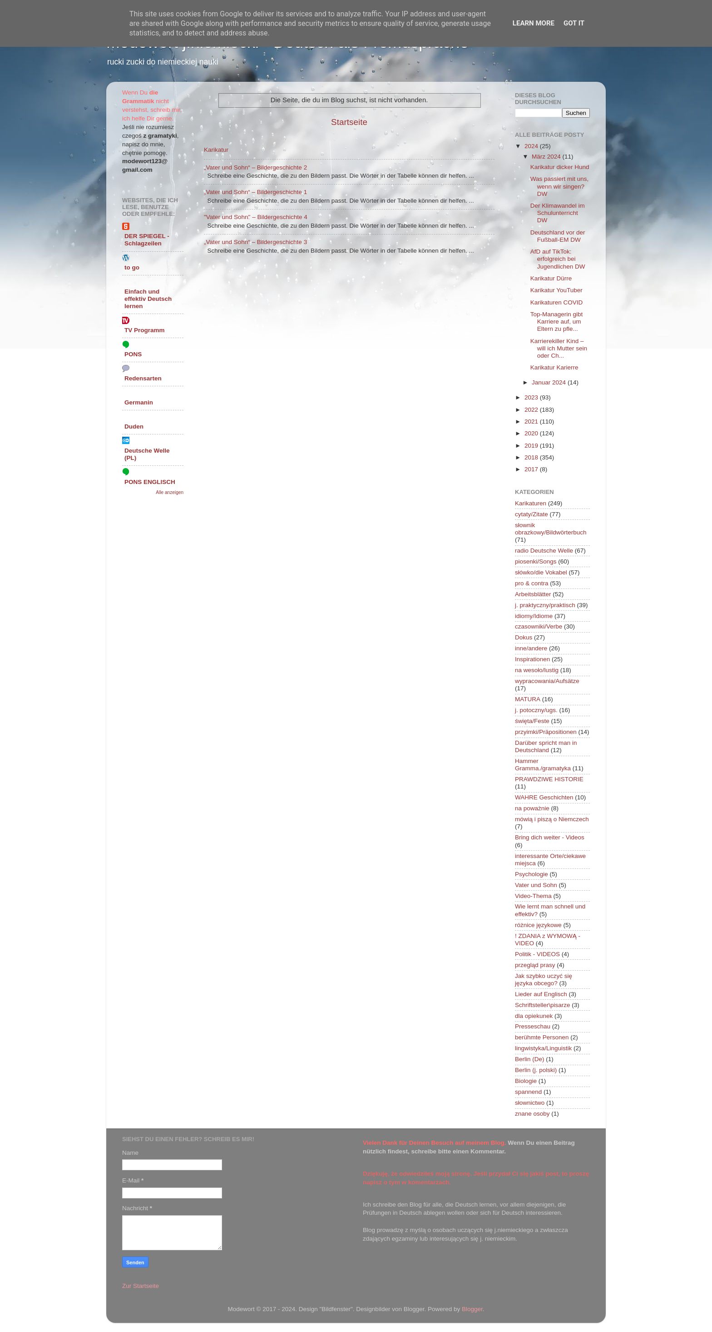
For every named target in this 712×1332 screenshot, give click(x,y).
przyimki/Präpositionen (546, 731)
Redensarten (143, 378)
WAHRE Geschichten (544, 797)
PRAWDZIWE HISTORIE (549, 779)
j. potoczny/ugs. (536, 710)
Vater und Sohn (536, 885)
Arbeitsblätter (533, 594)
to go (131, 267)
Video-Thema (533, 896)
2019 (532, 445)
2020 (532, 433)
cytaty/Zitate (531, 514)
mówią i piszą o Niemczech (552, 819)
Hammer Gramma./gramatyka (543, 765)
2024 (532, 146)
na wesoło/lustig (537, 670)
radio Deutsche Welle (544, 550)
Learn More (533, 23)
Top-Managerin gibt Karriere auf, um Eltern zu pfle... (556, 321)
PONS (133, 354)
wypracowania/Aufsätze (547, 681)
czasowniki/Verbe (538, 626)
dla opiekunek (534, 1016)
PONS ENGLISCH (149, 482)
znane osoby (532, 1113)
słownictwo (529, 1102)
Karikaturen (530, 503)
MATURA (527, 699)
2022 (532, 409)
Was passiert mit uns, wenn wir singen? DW (559, 186)
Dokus (523, 637)
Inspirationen (532, 659)
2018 (532, 457)
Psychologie (531, 874)
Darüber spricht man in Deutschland (546, 746)
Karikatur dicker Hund (559, 167)
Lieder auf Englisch (541, 994)
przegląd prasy (535, 965)
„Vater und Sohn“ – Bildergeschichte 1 (255, 192)
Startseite (349, 122)
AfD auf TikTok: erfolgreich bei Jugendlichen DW (557, 258)
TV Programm (144, 330)
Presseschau (532, 1026)
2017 (532, 469)
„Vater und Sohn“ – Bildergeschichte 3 (255, 242)
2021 (532, 421)
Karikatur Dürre (551, 278)
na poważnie (532, 808)
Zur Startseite (140, 1285)
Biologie (526, 1081)
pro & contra (532, 583)
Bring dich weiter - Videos (549, 837)
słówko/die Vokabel (541, 572)
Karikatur (216, 149)
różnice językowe (538, 925)
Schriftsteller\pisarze (542, 1005)
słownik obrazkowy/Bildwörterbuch (551, 529)
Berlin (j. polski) (536, 1070)
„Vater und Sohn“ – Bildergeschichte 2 (255, 167)
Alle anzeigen (169, 492)
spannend (528, 1091)
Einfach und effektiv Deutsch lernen (148, 298)
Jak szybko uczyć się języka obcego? (543, 980)
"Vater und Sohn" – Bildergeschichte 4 (255, 217)
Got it (574, 23)
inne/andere (531, 648)
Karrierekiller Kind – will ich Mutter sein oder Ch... (558, 348)
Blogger (472, 1309)
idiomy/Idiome (534, 616)
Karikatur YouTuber (556, 290)
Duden (133, 426)
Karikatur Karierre (554, 367)
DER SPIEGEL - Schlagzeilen (146, 240)
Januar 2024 (550, 382)
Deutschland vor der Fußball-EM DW (557, 236)
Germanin (138, 402)
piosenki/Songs (536, 561)
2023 (532, 397)
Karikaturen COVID (556, 302)
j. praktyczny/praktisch (545, 605)
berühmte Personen (542, 1037)
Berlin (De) (529, 1059)
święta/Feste (532, 721)
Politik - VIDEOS (537, 954)
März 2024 (547, 156)
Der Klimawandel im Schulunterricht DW (557, 213)
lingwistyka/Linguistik (543, 1048)
